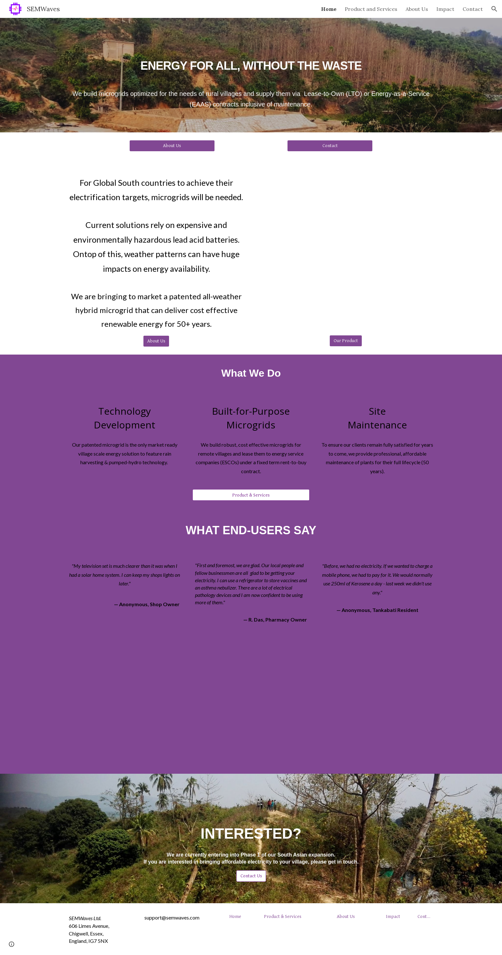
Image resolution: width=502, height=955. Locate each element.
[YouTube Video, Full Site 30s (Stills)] (346, 246)
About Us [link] (417, 9)
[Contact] (329, 145)
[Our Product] (346, 340)
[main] (251, 60)
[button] (494, 9)
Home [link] (328, 9)
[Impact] (393, 916)
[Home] (235, 916)
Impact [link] (445, 9)
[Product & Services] (251, 495)
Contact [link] (473, 9)
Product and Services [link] (371, 9)
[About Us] (172, 145)
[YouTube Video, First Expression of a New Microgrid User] (251, 705)
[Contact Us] (251, 875)
